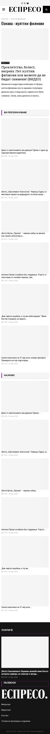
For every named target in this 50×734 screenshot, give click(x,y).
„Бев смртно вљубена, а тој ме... (15, 568)
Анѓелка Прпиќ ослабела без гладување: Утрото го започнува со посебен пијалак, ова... (23, 276)
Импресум (5, 704)
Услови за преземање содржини (15, 721)
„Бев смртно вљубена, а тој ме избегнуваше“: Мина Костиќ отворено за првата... (23, 317)
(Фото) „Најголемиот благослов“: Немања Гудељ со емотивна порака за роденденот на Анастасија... (24, 193)
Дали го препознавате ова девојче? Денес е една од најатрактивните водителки (24, 151)
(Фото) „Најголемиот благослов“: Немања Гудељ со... (24, 452)
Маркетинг (6, 710)
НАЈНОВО (9, 375)
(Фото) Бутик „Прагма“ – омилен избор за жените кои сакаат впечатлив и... (23, 234)
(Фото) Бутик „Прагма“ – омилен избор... (19, 490)
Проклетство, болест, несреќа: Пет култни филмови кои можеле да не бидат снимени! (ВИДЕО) (23, 73)
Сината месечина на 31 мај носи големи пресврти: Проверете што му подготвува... (23, 359)
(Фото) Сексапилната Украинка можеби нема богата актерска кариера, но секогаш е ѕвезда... (24, 672)
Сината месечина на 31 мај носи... (16, 607)
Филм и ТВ (5, 63)
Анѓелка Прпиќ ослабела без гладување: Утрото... (23, 529)
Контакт (5, 715)
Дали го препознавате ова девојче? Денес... (21, 413)
